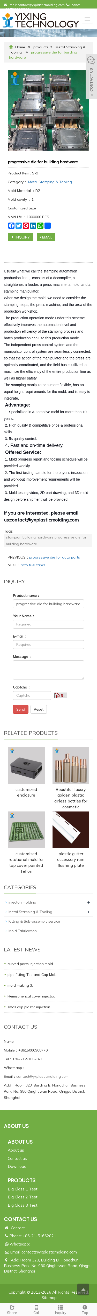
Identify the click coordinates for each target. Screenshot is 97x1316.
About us (16, 1150)
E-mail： (20, 636)
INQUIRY (20, 237)
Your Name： (24, 616)
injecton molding (22, 902)
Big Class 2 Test (23, 1197)
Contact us (17, 1158)
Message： (22, 656)
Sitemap (49, 1297)
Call (36, 1309)
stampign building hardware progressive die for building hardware (46, 540)
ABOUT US (20, 1141)
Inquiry (61, 1309)
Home (20, 47)
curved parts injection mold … (32, 963)
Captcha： (22, 687)
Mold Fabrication (23, 931)
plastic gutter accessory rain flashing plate (70, 859)
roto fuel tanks (33, 565)
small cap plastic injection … (31, 1007)
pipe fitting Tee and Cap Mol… (32, 974)
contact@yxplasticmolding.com (41, 5)
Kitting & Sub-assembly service (34, 921)
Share (12, 1309)
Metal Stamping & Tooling (49, 182)
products (40, 47)
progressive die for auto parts (54, 557)
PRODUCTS (21, 1180)
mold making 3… (21, 985)
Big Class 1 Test (23, 1189)
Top (85, 1309)
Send (20, 709)
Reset (38, 709)
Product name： (26, 595)
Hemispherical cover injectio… (32, 996)
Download (17, 1166)
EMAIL (46, 237)
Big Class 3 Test (23, 1205)
